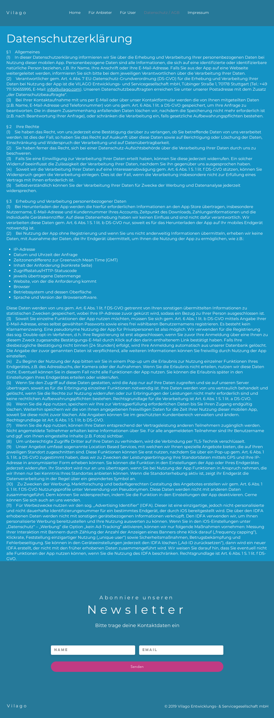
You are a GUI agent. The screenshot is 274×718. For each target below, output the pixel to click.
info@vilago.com (63, 89)
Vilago (16, 12)
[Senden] (137, 666)
